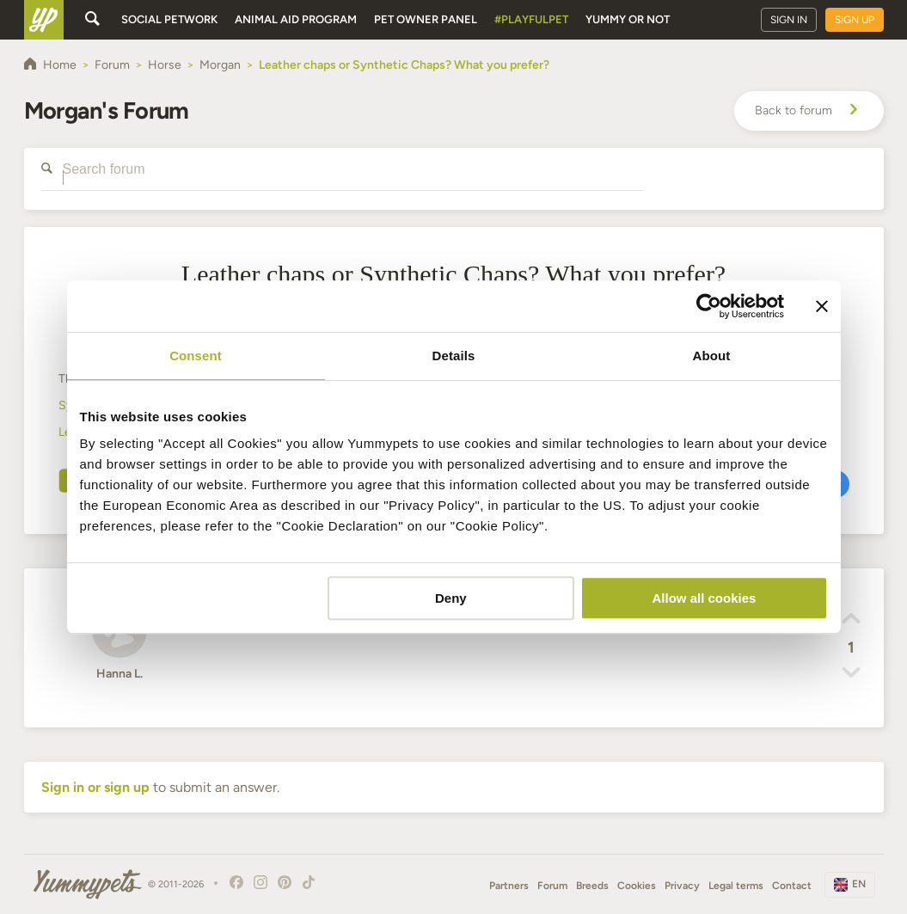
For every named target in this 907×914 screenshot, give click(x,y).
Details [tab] (453, 355)
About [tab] (712, 355)
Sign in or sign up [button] (95, 787)
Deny (451, 598)
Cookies (636, 886)
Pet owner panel (425, 19)
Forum (552, 886)
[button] (851, 621)
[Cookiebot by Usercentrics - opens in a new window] (709, 306)
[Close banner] (822, 306)
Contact (792, 886)
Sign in (788, 20)
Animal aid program (296, 19)
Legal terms (735, 886)
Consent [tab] (195, 355)
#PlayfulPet (531, 19)
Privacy (682, 886)
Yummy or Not (627, 19)
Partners (509, 886)
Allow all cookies (705, 598)
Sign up (854, 20)
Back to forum (809, 111)
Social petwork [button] (169, 19)
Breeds (592, 886)
